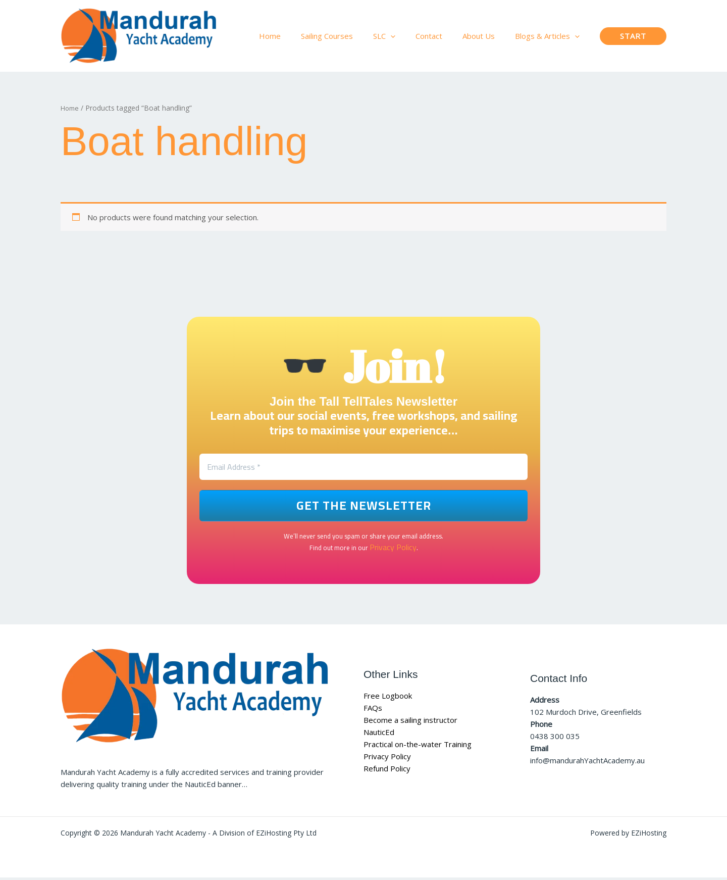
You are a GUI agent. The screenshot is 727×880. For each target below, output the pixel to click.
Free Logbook (388, 698)
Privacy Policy (393, 550)
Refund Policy (387, 771)
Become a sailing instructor (410, 722)
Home (71, 108)
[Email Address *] (363, 469)
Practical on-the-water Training (418, 747)
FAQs (373, 710)
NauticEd (379, 734)
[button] (408, 36)
